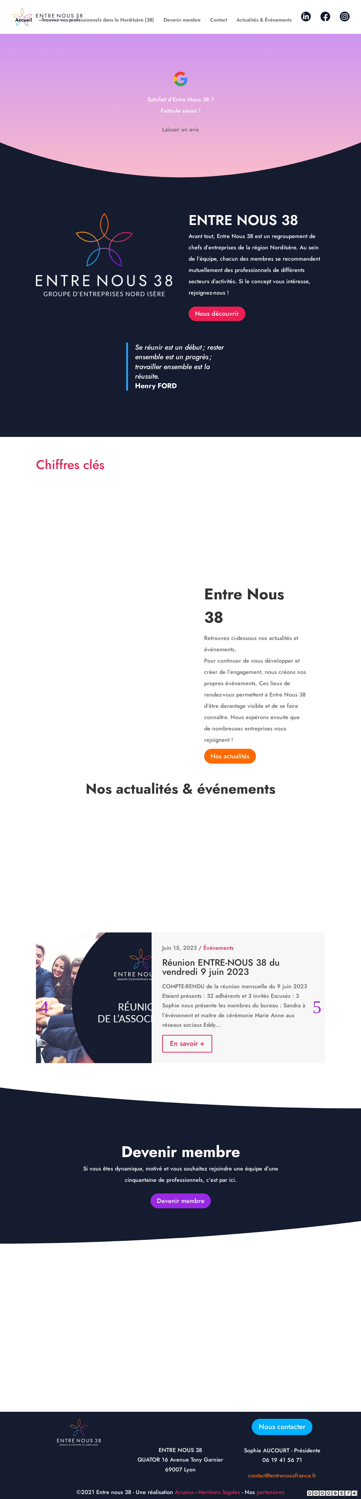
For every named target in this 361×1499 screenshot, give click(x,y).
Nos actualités (230, 756)
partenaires (270, 1492)
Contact (218, 20)
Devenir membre (182, 20)
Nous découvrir (217, 313)
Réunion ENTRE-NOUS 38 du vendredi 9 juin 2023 (221, 967)
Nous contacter (282, 1427)
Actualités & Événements (264, 20)
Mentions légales (219, 1492)
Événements (218, 948)
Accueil (23, 20)
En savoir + (187, 1043)
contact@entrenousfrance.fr (282, 1475)
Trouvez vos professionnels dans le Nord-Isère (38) (98, 20)
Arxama (184, 1492)
